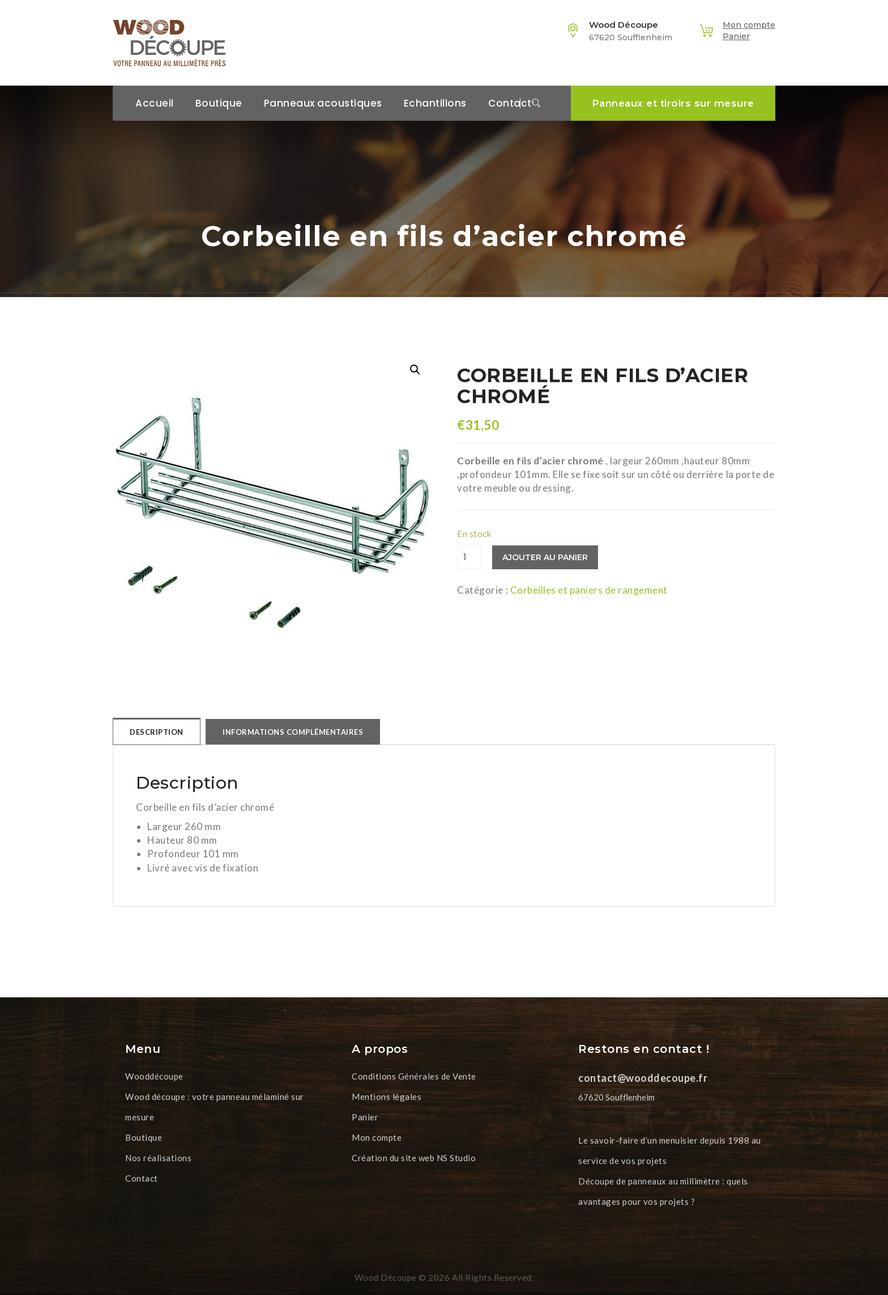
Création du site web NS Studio (414, 1158)
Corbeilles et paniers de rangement (589, 590)
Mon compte (749, 25)
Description (156, 732)
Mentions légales (386, 1096)
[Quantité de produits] (469, 557)
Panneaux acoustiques (323, 103)
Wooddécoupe (154, 1076)
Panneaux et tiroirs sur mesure (673, 103)
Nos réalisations (158, 1158)
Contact (510, 103)
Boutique (218, 103)
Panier (736, 36)
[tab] (156, 731)
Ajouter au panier (545, 557)
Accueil (154, 103)
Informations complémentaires (293, 732)
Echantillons (435, 103)
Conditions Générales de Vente (414, 1076)
